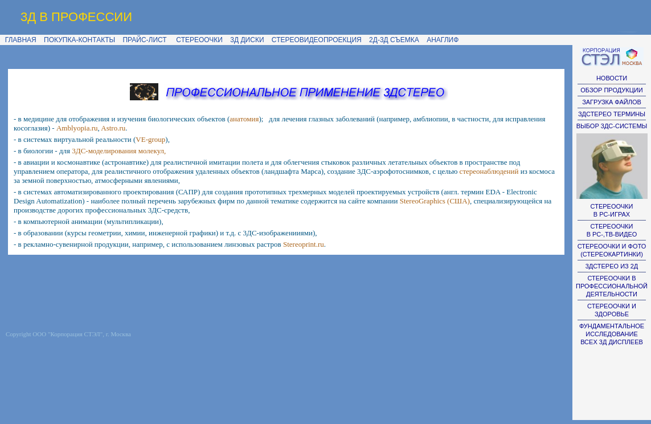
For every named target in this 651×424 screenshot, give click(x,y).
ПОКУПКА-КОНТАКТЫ (79, 40)
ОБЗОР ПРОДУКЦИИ (611, 90)
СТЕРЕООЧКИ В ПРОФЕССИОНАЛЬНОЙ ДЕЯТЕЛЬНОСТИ (612, 286)
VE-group (150, 139)
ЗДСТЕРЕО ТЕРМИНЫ (611, 114)
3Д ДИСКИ (247, 40)
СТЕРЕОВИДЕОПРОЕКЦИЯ (317, 40)
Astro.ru (113, 128)
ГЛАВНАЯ (18, 40)
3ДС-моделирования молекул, (119, 150)
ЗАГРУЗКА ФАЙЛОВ (611, 102)
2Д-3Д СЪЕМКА (394, 40)
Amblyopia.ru (77, 128)
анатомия (244, 119)
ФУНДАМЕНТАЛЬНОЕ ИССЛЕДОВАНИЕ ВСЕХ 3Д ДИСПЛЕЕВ (611, 334)
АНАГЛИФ (442, 40)
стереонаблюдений (489, 171)
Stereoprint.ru (303, 244)
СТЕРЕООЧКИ (199, 40)
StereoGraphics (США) (435, 201)
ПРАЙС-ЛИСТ (144, 40)
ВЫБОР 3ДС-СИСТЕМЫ (612, 126)
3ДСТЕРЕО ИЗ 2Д (612, 266)
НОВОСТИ (611, 78)
